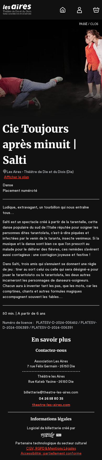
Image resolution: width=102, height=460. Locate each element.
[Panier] (96, 10)
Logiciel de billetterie (44, 428)
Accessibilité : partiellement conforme (51, 453)
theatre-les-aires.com (51, 405)
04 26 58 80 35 (51, 399)
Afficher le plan (16, 177)
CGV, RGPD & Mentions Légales (51, 448)
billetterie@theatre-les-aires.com (51, 392)
